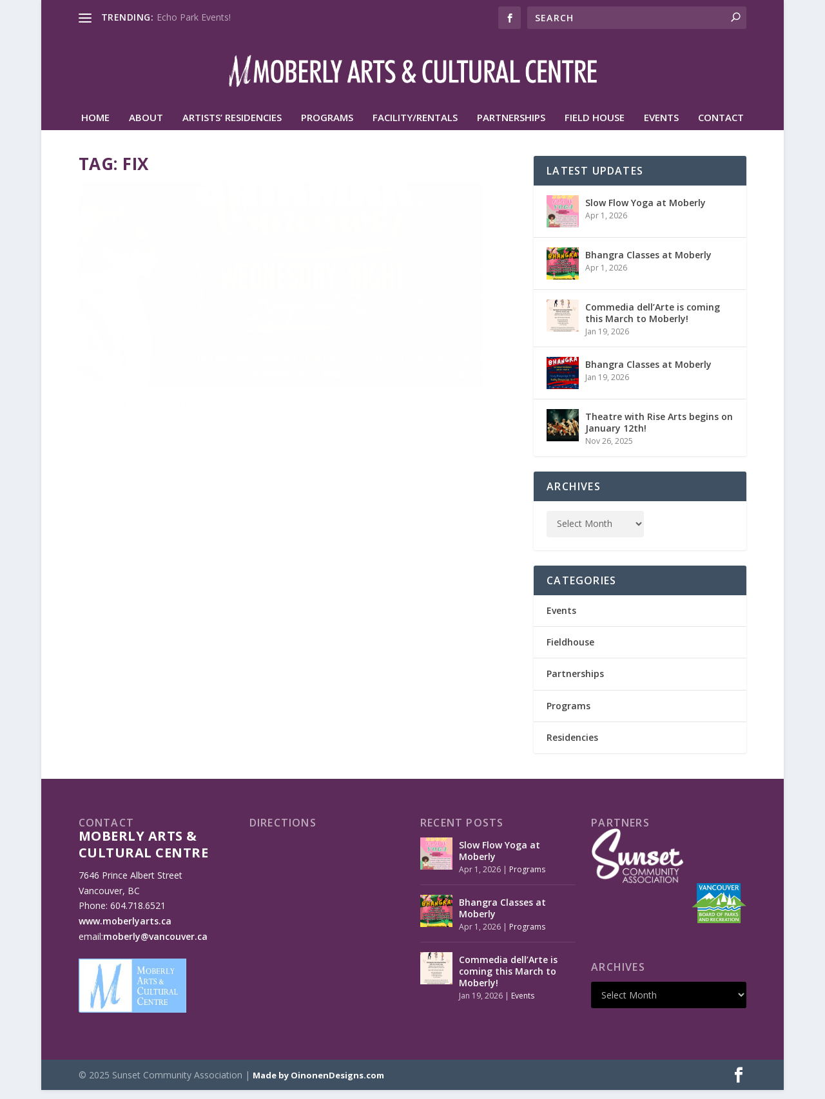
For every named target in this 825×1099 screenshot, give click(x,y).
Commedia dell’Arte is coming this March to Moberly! (652, 322)
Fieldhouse (570, 651)
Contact (721, 127)
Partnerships (511, 127)
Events (661, 127)
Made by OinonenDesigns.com (318, 1084)
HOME (95, 127)
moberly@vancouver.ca (155, 945)
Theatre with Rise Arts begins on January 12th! (659, 431)
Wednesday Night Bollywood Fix (179, 345)
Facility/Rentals (415, 127)
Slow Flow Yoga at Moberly (645, 211)
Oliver (113, 372)
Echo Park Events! (194, 17)
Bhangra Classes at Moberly (648, 264)
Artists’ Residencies (232, 127)
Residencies (572, 746)
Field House (595, 127)
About (146, 127)
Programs (327, 127)
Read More (125, 452)
